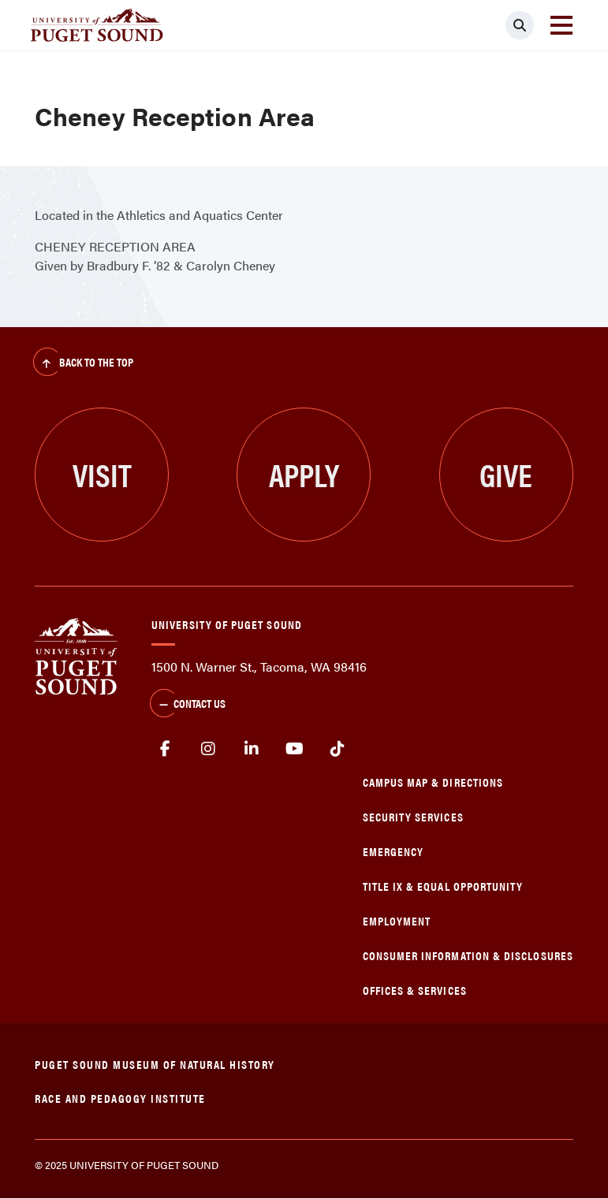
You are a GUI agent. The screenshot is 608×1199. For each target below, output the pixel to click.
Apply (304, 474)
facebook (165, 749)
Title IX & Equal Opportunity (443, 885)
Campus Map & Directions (433, 781)
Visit (102, 474)
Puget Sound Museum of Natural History (155, 1064)
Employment (397, 920)
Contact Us (188, 704)
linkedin (251, 749)
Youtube (294, 749)
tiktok (337, 749)
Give (505, 474)
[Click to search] (519, 25)
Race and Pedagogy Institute (120, 1097)
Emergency (393, 851)
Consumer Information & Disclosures (468, 955)
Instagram (208, 749)
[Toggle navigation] (561, 25)
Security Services (413, 816)
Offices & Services (415, 989)
